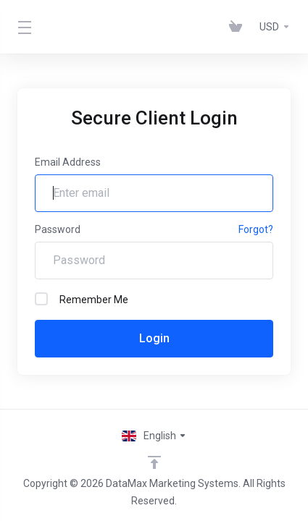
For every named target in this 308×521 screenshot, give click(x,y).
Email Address (68, 162)
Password (57, 229)
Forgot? (255, 229)
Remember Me (81, 298)
